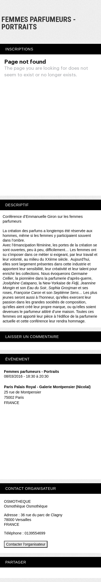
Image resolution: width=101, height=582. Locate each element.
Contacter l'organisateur (25, 544)
